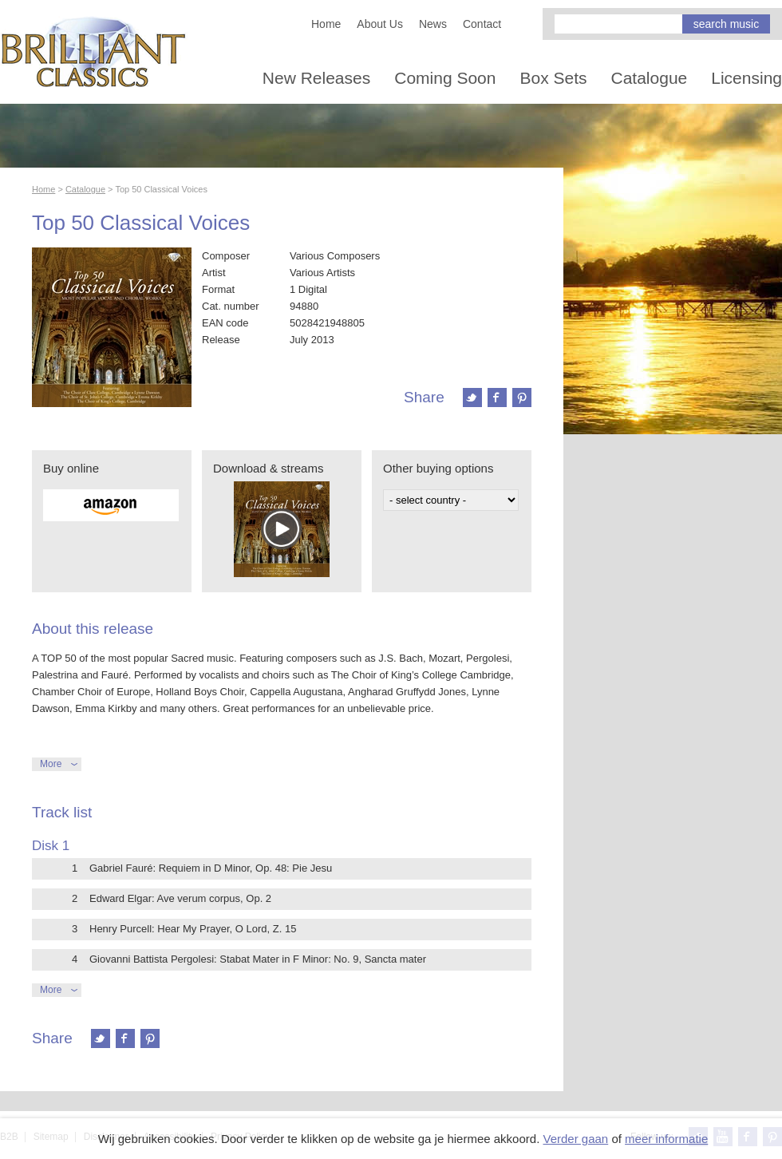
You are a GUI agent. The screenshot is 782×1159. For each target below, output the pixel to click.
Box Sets (552, 78)
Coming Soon (445, 78)
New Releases (316, 78)
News (433, 24)
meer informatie (666, 1138)
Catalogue (649, 78)
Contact (482, 24)
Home (326, 24)
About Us (380, 24)
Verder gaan (575, 1138)
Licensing (746, 78)
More (50, 763)
